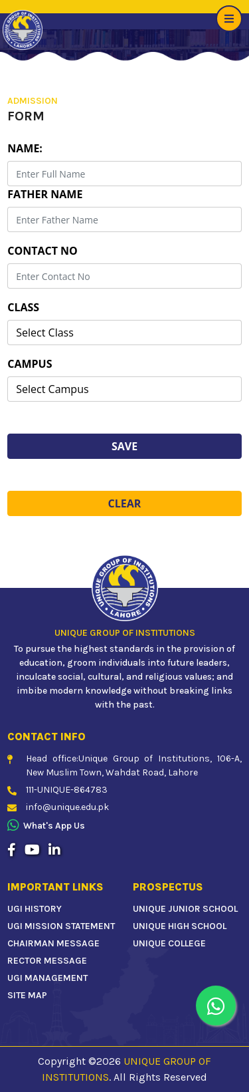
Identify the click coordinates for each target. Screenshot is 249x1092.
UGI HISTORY (34, 908)
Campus (29, 363)
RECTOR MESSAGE (47, 960)
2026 (108, 1061)
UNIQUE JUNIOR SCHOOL (185, 908)
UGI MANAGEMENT (47, 978)
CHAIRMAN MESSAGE (53, 943)
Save (124, 446)
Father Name (44, 194)
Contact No (42, 250)
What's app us (46, 825)
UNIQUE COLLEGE (169, 943)
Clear (124, 503)
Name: (24, 148)
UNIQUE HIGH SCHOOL (179, 926)
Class (23, 307)
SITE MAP (27, 995)
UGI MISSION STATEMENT (61, 926)
